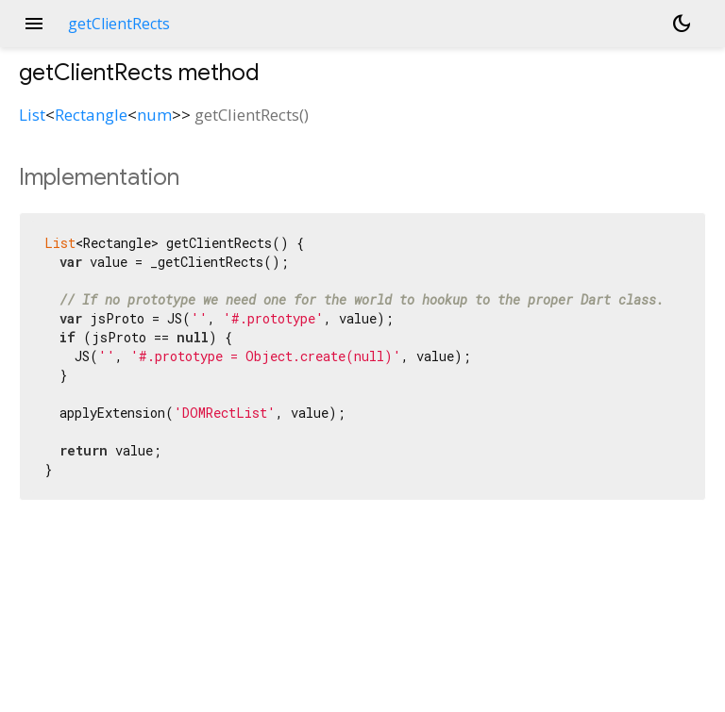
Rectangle (91, 114)
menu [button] (34, 23)
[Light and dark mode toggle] (681, 23)
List (32, 114)
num (154, 114)
